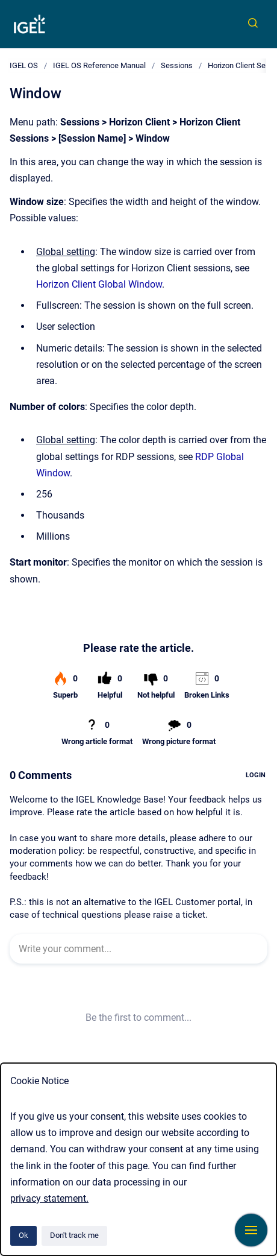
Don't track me (74, 1235)
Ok (23, 1235)
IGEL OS (24, 65)
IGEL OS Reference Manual (99, 65)
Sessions (177, 65)
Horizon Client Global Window (99, 284)
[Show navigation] (251, 1230)
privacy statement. (49, 1198)
